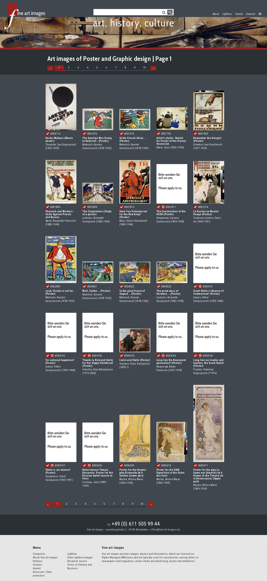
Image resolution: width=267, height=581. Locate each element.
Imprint (37, 568)
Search (239, 13)
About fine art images (45, 557)
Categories (39, 553)
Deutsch (250, 13)
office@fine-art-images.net (165, 529)
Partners (38, 561)
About (216, 13)
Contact (37, 564)
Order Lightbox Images (80, 557)
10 (144, 67)
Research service (77, 561)
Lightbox (227, 13)
